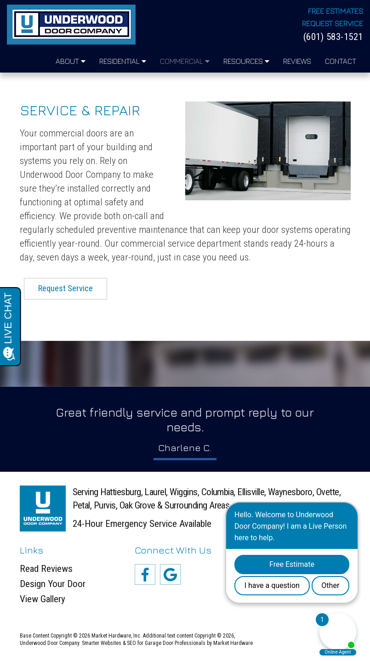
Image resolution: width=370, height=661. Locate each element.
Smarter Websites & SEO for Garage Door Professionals (143, 643)
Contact (340, 61)
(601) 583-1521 (333, 37)
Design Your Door (52, 584)
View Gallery (42, 599)
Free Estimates (335, 11)
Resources (246, 61)
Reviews (297, 61)
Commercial (185, 61)
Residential (122, 61)
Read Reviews (46, 569)
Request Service (332, 24)
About (70, 61)
